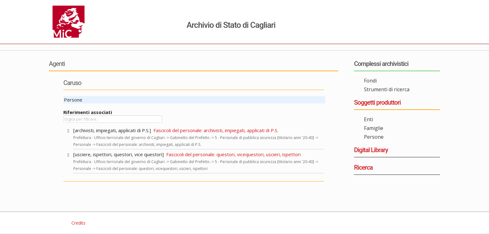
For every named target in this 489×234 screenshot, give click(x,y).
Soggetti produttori (377, 102)
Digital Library (371, 150)
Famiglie (373, 128)
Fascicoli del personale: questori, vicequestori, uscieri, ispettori (233, 154)
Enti (368, 119)
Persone (374, 136)
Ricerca (363, 167)
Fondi (370, 80)
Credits (77, 223)
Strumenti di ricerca (386, 89)
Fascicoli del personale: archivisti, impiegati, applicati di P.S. (215, 130)
